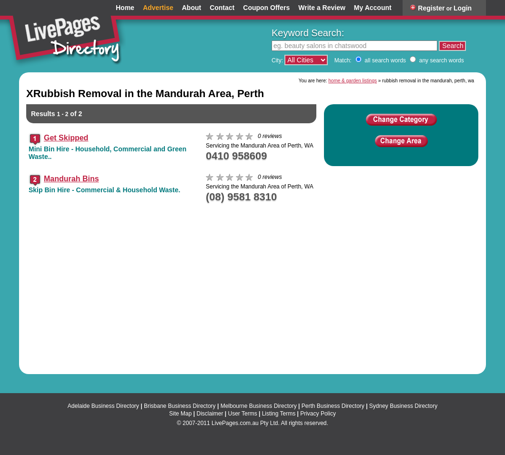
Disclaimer (209, 413)
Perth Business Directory (333, 406)
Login (463, 8)
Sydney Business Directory (403, 406)
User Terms (242, 413)
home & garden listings (352, 80)
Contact (222, 7)
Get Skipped (66, 138)
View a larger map (450, 304)
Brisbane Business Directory (180, 406)
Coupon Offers (266, 7)
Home (125, 7)
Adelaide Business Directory (103, 406)
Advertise (158, 7)
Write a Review (321, 7)
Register (431, 8)
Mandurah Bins (71, 179)
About (191, 7)
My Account (373, 7)
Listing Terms (278, 413)
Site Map (180, 413)
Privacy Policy (318, 413)
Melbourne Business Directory (259, 406)
